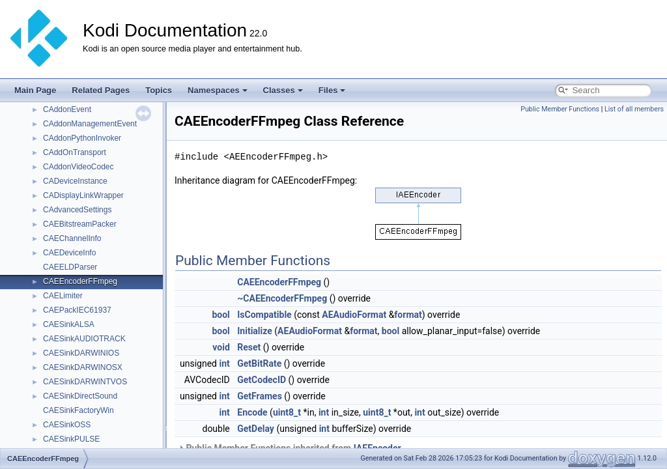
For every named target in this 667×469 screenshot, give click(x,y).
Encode (252, 412)
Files (332, 90)
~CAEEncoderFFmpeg (282, 298)
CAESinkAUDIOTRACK (84, 338)
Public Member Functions (559, 109)
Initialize (254, 331)
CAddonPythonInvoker (82, 138)
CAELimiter (63, 295)
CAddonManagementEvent (90, 123)
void (220, 347)
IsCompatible (264, 314)
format (407, 314)
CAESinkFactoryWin (78, 410)
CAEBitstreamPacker (80, 224)
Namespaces (218, 90)
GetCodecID (261, 380)
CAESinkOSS (67, 424)
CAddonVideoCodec (78, 166)
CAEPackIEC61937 (77, 310)
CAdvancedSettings (77, 209)
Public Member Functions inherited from (289, 448)
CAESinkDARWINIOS (81, 353)
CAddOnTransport (74, 152)
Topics (158, 90)
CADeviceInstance (75, 181)
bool (220, 314)
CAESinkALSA (68, 324)
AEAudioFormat (354, 314)
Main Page (35, 90)
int (224, 363)
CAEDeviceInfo (69, 252)
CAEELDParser (70, 267)
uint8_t (287, 412)
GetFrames (259, 396)
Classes (283, 90)
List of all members (634, 109)
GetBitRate (259, 363)
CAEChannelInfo (72, 238)
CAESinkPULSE (71, 439)
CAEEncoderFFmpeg (80, 281)
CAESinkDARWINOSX (82, 367)
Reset (249, 347)
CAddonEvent (67, 109)
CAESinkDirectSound (80, 396)
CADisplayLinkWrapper (83, 195)
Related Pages (101, 90)
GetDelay (255, 428)
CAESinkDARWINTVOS (85, 381)
